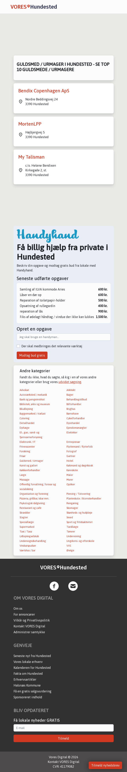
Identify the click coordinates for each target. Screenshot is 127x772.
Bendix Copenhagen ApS (43, 90)
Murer (70, 479)
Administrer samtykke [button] (29, 632)
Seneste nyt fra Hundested (32, 656)
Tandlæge (72, 526)
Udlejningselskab (29, 536)
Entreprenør (73, 441)
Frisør (23, 456)
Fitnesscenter (27, 446)
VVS (69, 545)
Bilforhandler (74, 404)
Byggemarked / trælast (33, 413)
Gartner (71, 456)
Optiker (71, 484)
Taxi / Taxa (26, 531)
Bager (70, 394)
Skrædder (25, 512)
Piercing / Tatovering (78, 493)
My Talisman (31, 157)
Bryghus (71, 408)
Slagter (24, 517)
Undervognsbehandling (33, 540)
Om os (18, 608)
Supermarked (27, 526)
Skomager (72, 507)
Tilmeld (63, 738)
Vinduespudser (28, 545)
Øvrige (70, 550)
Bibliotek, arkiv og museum (35, 404)
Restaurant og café (30, 507)
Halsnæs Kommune (27, 685)
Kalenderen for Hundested (32, 667)
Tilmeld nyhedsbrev (105, 765)
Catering (24, 418)
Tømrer (71, 531)
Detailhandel (27, 423)
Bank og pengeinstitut (32, 399)
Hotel (70, 460)
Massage (24, 479)
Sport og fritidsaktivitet (79, 522)
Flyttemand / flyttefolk (80, 446)
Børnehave (73, 413)
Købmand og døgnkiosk (80, 465)
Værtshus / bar (27, 550)
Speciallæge (27, 522)
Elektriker (72, 432)
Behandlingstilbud (77, 399)
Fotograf (72, 451)
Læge (23, 474)
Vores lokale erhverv (28, 662)
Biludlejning (26, 408)
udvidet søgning (69, 382)
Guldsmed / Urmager (31, 460)
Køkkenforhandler (30, 470)
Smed (70, 517)
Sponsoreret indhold (28, 697)
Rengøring (73, 503)
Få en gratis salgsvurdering (32, 691)
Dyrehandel (73, 423)
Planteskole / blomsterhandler (84, 498)
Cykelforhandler (76, 418)
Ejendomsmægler (77, 427)
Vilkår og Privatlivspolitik (32, 620)
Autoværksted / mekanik (33, 394)
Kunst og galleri (28, 465)
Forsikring (25, 451)
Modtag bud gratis (32, 355)
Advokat (24, 390)
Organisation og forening (34, 493)
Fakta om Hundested (28, 673)
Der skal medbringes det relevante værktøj (51, 346)
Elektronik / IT (28, 441)
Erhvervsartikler (25, 679)
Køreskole (72, 470)
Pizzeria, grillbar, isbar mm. (34, 498)
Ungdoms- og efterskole (80, 540)
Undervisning (74, 536)
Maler (70, 474)
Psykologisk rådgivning (32, 503)
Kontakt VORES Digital (29, 626)
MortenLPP (29, 124)
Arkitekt (71, 390)
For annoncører (24, 614)
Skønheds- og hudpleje (79, 512)
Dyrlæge (24, 427)
